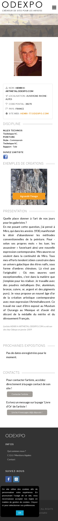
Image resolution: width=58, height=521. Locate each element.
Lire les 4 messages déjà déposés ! (27, 412)
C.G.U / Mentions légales (19, 455)
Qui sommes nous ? (16, 451)
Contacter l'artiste (20, 394)
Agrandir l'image (29, 196)
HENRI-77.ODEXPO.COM (34, 113)
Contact (11, 459)
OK (19, 513)
